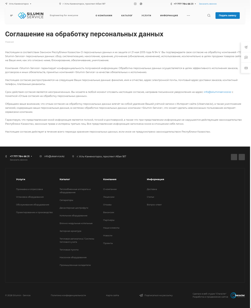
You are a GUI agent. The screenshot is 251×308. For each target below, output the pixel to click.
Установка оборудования (30, 197)
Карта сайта (112, 295)
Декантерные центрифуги (74, 208)
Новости (107, 235)
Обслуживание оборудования (32, 204)
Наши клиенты (111, 227)
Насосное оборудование (73, 257)
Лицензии (108, 197)
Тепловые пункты (69, 249)
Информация (155, 179)
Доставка (152, 189)
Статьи (150, 197)
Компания (109, 179)
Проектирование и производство (34, 212)
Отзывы (107, 204)
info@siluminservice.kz (217, 91)
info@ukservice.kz (54, 156)
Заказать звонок (208, 3)
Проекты (108, 243)
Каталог (65, 179)
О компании (110, 189)
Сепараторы (66, 200)
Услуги (20, 179)
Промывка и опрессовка (29, 189)
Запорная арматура (70, 231)
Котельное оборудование (73, 215)
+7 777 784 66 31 (183, 3)
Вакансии (108, 212)
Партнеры (108, 220)
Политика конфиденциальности (68, 295)
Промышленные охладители (75, 265)
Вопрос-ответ (154, 204)
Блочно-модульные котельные (76, 223)
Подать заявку (227, 15)
